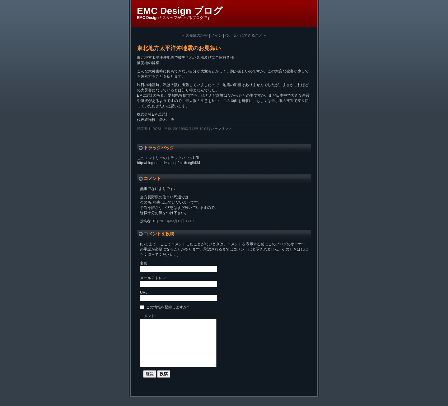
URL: (144, 292)
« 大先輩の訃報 (195, 35)
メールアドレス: (153, 278)
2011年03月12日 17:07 (176, 221)
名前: (144, 263)
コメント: (148, 316)
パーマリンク (221, 129)
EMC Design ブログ (180, 11)
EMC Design (148, 18)
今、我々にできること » (245, 35)
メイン (216, 35)
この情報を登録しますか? (164, 307)
